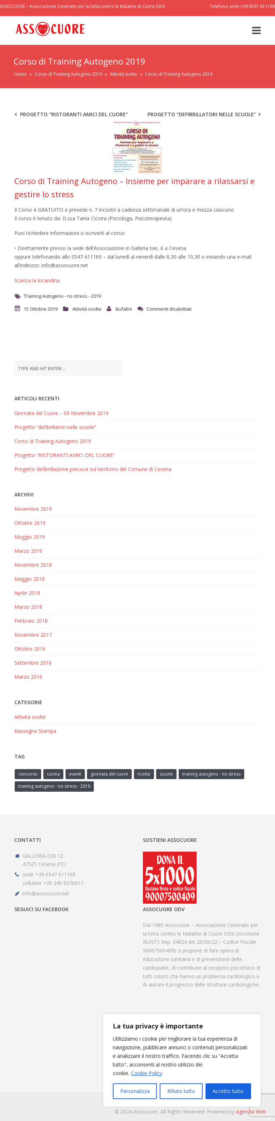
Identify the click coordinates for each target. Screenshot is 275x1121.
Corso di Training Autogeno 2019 (68, 74)
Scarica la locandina (37, 280)
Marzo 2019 (28, 550)
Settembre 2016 (33, 662)
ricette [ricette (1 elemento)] (144, 774)
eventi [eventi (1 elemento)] (75, 774)
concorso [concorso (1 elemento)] (28, 774)
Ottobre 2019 (29, 522)
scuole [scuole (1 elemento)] (166, 774)
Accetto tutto (228, 1091)
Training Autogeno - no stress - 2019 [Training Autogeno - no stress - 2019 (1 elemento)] (54, 786)
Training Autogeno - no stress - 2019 (62, 296)
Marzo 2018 (28, 606)
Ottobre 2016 (29, 648)
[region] (182, 1060)
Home (20, 74)
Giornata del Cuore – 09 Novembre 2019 (61, 413)
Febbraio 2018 (31, 620)
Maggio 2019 (29, 536)
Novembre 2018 (33, 564)
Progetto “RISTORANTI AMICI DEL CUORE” (74, 114)
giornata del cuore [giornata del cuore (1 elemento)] (109, 774)
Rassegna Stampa (35, 730)
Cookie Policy (146, 1073)
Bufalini (124, 309)
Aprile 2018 (27, 592)
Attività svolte (123, 74)
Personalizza (135, 1091)
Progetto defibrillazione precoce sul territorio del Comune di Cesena (93, 469)
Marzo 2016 (28, 676)
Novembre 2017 (33, 634)
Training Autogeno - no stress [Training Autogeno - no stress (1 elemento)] (211, 774)
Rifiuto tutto (181, 1091)
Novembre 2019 (33, 508)
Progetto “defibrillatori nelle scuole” (202, 114)
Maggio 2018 (29, 578)
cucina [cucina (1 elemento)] (53, 774)
